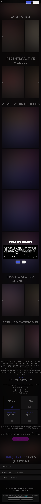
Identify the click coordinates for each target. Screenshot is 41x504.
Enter (18, 262)
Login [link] (28, 2)
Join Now (36, 2)
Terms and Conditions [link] (28, 252)
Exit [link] (24, 262)
